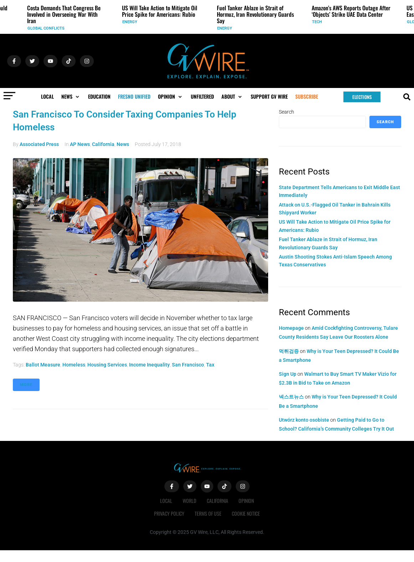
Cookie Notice (246, 513)
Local (166, 500)
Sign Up (287, 374)
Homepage (291, 328)
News (123, 144)
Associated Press (39, 144)
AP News (80, 144)
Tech (317, 22)
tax (210, 365)
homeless (73, 365)
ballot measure (43, 365)
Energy (129, 22)
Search (286, 112)
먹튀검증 (289, 351)
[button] (70, 96)
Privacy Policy (169, 513)
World (189, 500)
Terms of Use (208, 513)
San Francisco (188, 365)
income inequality (149, 365)
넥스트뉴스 (291, 397)
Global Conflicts (46, 28)
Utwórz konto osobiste (304, 420)
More (26, 385)
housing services (107, 365)
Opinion (246, 500)
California (103, 144)
